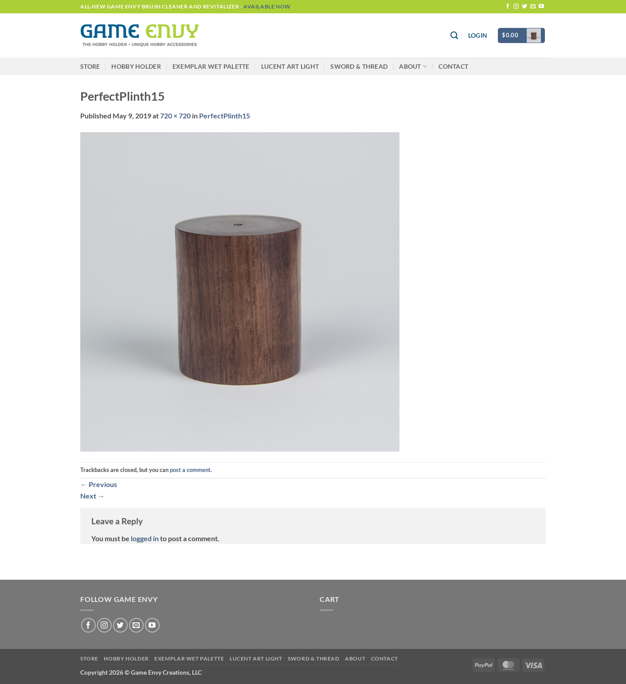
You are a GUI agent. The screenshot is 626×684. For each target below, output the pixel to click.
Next (92, 495)
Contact (453, 66)
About (413, 66)
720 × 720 (175, 115)
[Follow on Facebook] (507, 7)
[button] (477, 35)
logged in (145, 538)
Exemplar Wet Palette (211, 66)
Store (90, 66)
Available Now (267, 6)
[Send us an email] (533, 7)
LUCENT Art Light (290, 66)
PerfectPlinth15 (224, 115)
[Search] (454, 36)
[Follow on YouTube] (541, 7)
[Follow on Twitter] (524, 7)
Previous (98, 484)
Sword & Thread (358, 66)
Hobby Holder (135, 66)
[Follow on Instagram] (516, 7)
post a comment (190, 469)
